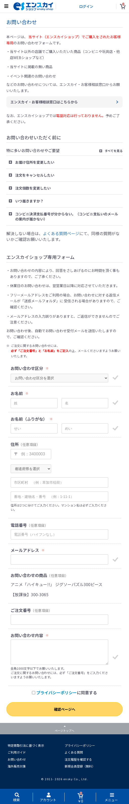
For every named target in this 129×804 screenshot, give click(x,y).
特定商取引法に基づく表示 (26, 745)
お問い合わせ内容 (27, 635)
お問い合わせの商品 (29, 575)
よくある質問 (74, 752)
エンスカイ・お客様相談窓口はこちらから (44, 101)
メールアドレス (25, 550)
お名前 (17, 393)
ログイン (86, 6)
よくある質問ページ (61, 233)
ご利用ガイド (17, 752)
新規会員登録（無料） (80, 766)
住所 (15, 444)
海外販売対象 (17, 766)
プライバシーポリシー (56, 692)
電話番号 (19, 525)
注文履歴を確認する (78, 759)
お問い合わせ (17, 759)
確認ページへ (64, 709)
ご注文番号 (21, 610)
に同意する (64, 693)
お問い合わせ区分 (27, 368)
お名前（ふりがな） (29, 419)
